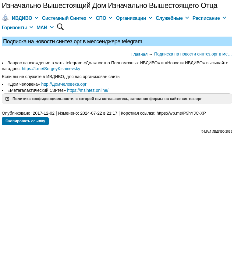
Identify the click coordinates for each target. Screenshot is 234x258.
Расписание (206, 18)
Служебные (169, 18)
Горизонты (14, 27)
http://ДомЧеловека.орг (64, 84)
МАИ (42, 27)
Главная (139, 54)
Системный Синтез (64, 18)
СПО (101, 18)
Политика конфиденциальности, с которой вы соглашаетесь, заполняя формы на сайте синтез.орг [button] (103, 99)
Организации (131, 18)
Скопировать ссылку (25, 121)
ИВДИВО (22, 18)
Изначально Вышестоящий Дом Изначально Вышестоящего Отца (109, 5)
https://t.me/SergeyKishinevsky (51, 68)
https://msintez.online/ (87, 90)
